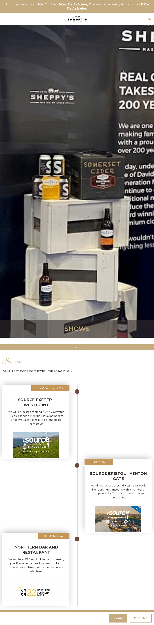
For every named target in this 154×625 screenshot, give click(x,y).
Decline (141, 618)
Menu (77, 347)
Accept (119, 618)
